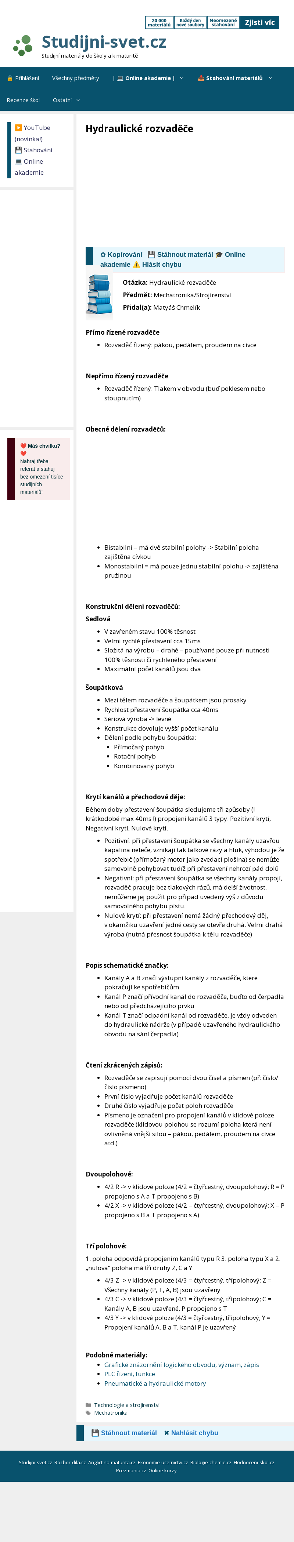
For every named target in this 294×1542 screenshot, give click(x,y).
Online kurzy (163, 1470)
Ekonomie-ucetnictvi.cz (163, 1462)
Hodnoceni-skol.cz (255, 1462)
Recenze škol (23, 99)
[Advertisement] (190, 190)
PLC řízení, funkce (129, 1374)
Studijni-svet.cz (104, 41)
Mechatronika (111, 1412)
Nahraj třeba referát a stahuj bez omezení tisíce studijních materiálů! (41, 469)
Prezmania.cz (131, 1470)
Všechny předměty (75, 77)
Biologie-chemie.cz (211, 1462)
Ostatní (70, 100)
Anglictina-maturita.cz (112, 1462)
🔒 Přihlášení (23, 77)
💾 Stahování (34, 150)
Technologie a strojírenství (126, 1404)
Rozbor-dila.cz (70, 1462)
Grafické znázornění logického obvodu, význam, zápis (181, 1364)
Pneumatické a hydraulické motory (155, 1383)
